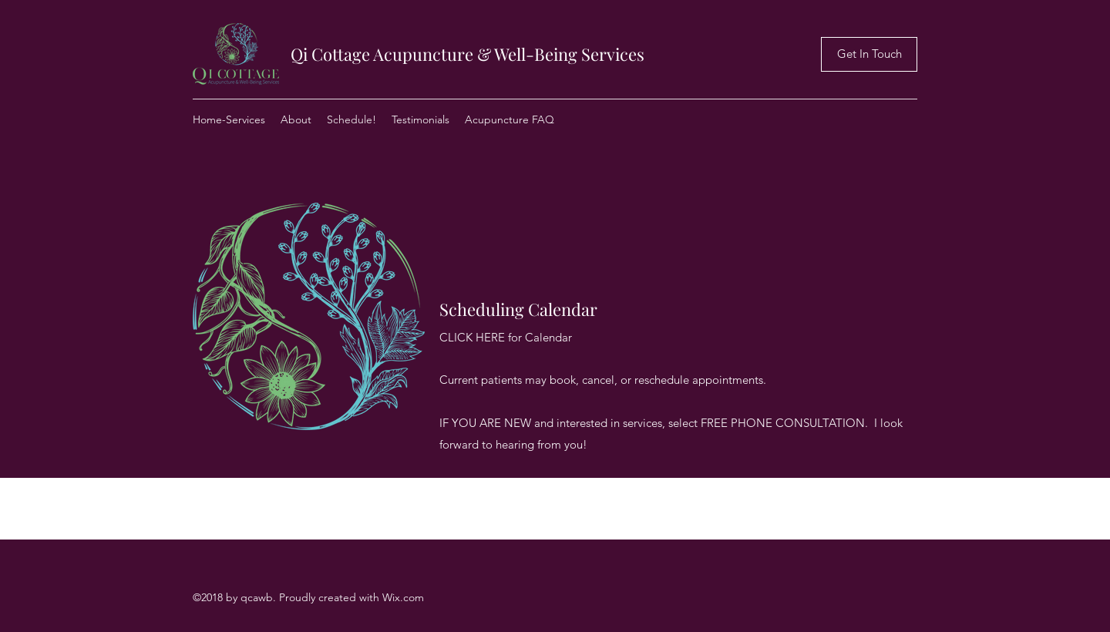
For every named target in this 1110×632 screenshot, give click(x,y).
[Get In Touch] (869, 54)
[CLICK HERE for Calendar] (505, 337)
